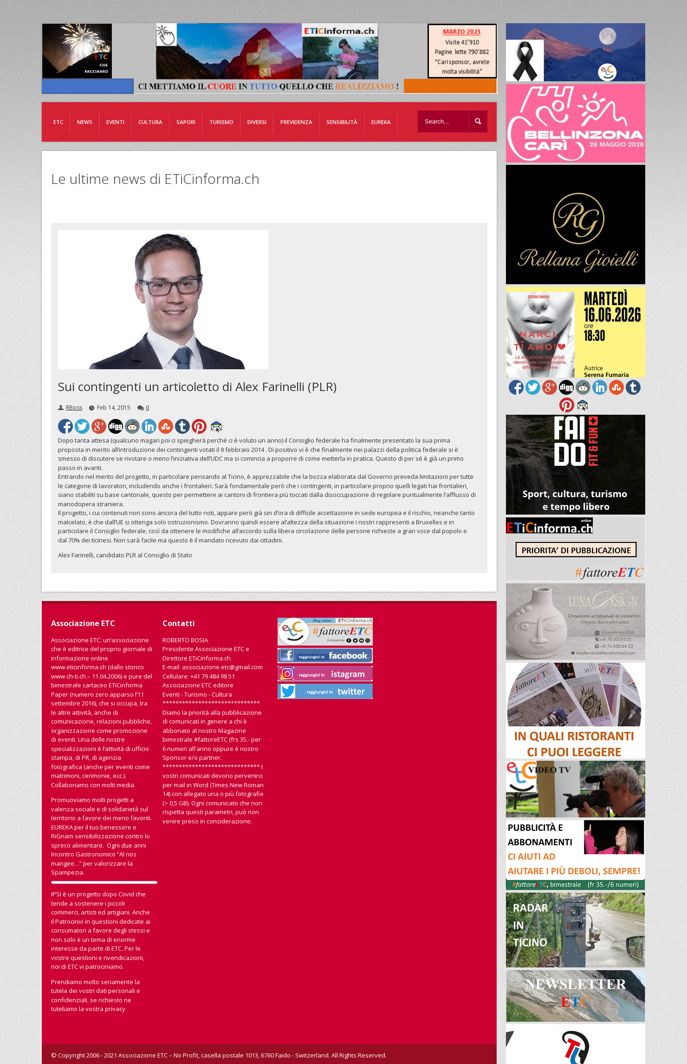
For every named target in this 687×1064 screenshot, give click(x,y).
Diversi (256, 121)
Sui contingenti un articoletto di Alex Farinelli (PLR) (197, 386)
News (84, 121)
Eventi (115, 121)
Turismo (221, 121)
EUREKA (381, 121)
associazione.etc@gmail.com (222, 667)
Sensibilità (341, 121)
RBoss (74, 407)
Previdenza (296, 121)
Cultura (150, 121)
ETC (58, 121)
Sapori (185, 121)
